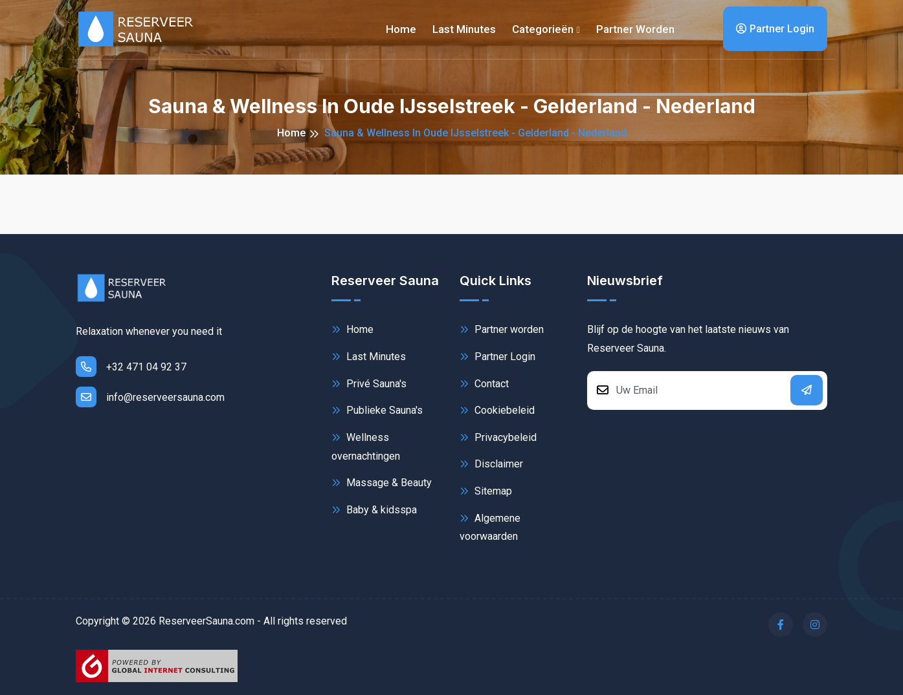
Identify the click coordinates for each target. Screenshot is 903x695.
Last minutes (464, 29)
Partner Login (775, 28)
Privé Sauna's (369, 384)
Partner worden (635, 29)
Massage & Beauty (381, 483)
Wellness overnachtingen (365, 445)
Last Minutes (368, 356)
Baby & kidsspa (374, 510)
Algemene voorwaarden (490, 526)
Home (401, 29)
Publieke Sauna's (377, 410)
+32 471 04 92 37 (131, 366)
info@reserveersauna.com (150, 397)
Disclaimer (491, 464)
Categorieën (543, 29)
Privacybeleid (498, 437)
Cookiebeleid (497, 410)
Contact (484, 384)
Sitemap (486, 491)
